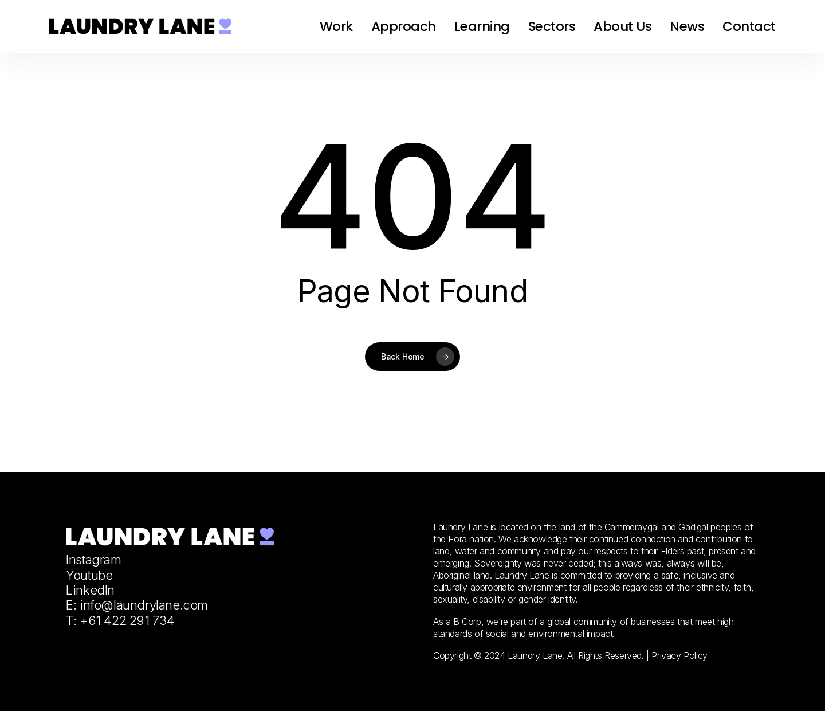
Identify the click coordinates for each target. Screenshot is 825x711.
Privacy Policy (679, 655)
